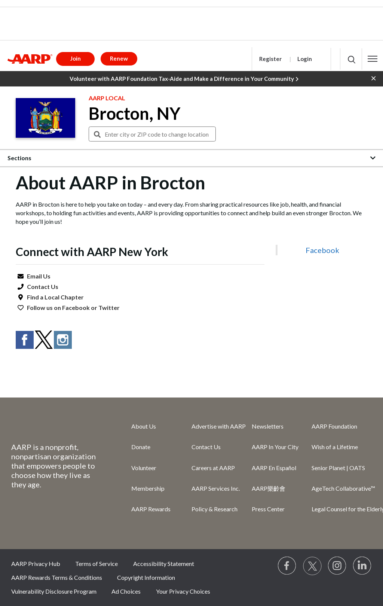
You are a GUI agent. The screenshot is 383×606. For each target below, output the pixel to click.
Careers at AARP (213, 467)
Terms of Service (96, 563)
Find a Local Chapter (55, 297)
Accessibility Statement (163, 563)
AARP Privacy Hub (35, 563)
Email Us (38, 276)
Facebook (76, 307)
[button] (372, 59)
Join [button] (75, 58)
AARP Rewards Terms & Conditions (56, 577)
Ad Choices (126, 591)
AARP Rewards (151, 508)
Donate (140, 446)
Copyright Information (146, 577)
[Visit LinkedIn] (362, 566)
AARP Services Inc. (216, 488)
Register (270, 58)
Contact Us (42, 286)
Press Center (268, 508)
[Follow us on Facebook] (287, 566)
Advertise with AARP (219, 426)
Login (304, 58)
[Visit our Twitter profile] (312, 566)
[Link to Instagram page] (337, 566)
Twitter (109, 307)
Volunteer (143, 467)
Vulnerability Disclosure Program (53, 591)
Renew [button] (119, 58)
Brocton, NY (134, 113)
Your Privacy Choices (183, 591)
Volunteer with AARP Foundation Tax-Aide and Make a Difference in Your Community (184, 79)
